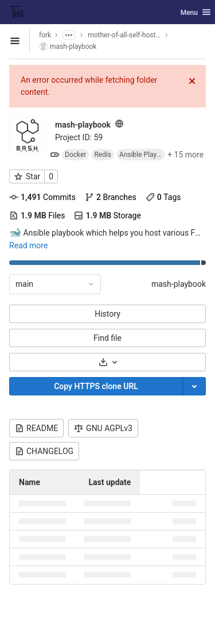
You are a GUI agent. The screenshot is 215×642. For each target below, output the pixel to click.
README (36, 428)
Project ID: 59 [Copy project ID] (79, 137)
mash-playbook (178, 284)
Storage (107, 215)
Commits (42, 197)
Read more (28, 245)
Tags (163, 197)
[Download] (107, 362)
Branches (110, 197)
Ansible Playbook (142, 155)
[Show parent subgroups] (68, 35)
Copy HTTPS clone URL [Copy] (96, 386)
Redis (102, 155)
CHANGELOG (44, 451)
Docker (75, 155)
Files (37, 215)
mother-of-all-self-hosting (124, 35)
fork (45, 35)
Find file (107, 338)
